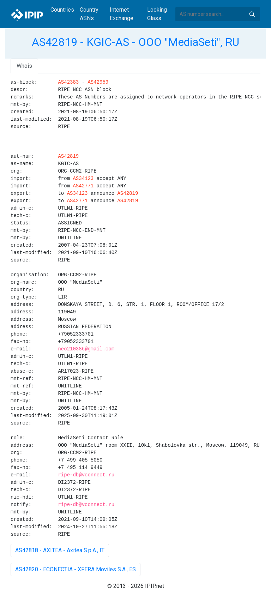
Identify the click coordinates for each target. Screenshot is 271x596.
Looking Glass (157, 14)
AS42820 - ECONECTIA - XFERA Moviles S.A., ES (75, 569)
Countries (62, 9)
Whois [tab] (24, 65)
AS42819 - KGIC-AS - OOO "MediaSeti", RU (135, 42)
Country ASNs (89, 14)
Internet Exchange (121, 14)
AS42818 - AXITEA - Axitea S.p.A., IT (59, 550)
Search (252, 14)
